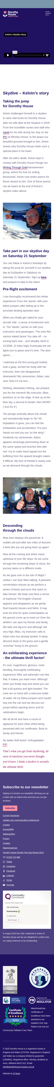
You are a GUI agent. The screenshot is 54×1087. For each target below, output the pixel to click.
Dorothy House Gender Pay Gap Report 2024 (23, 852)
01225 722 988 (13, 857)
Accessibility (8, 829)
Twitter (9, 862)
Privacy (6, 838)
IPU (5, 137)
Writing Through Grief (15, 167)
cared (6, 132)
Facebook (10, 871)
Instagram (10, 866)
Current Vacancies (11, 815)
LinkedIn (10, 875)
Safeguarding (9, 834)
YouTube (10, 885)
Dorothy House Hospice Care (10, 14)
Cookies (6, 843)
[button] (48, 13)
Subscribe (10, 808)
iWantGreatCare (10, 848)
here (44, 277)
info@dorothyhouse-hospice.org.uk (18, 1067)
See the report (12, 920)
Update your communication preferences (21, 820)
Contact (6, 825)
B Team (16, 1073)
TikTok (9, 880)
